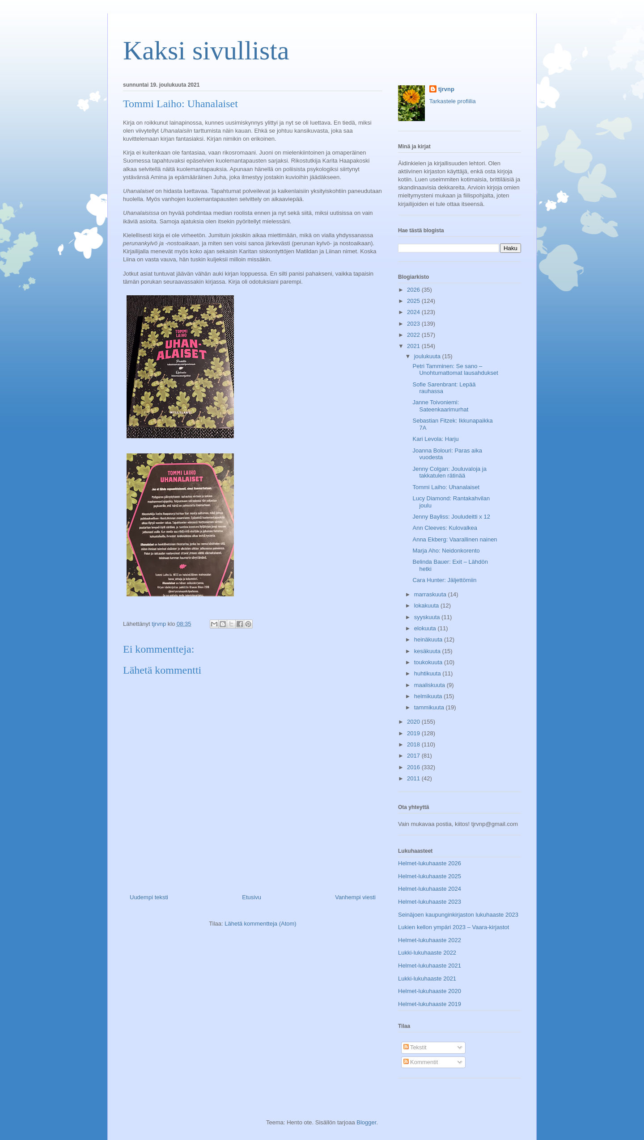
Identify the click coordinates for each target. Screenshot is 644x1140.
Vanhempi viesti (355, 897)
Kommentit (420, 1062)
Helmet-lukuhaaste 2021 (429, 965)
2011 (414, 778)
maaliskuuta (430, 685)
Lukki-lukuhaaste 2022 (427, 952)
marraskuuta (431, 594)
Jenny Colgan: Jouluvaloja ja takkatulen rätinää (449, 472)
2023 (414, 323)
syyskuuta (427, 617)
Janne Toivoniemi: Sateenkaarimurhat (440, 406)
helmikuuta (429, 696)
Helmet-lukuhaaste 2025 (429, 876)
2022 (414, 334)
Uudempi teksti (149, 897)
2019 (414, 733)
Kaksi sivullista (206, 50)
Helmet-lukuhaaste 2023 (429, 901)
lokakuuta (427, 605)
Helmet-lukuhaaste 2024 (429, 888)
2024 (414, 312)
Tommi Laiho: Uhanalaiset (445, 487)
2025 (414, 301)
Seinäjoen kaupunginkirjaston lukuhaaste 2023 (458, 914)
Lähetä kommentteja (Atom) (260, 923)
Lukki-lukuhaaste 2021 (427, 978)
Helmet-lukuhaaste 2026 (429, 863)
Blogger (366, 1122)
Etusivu (251, 897)
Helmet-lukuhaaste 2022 (429, 940)
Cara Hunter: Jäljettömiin (444, 580)
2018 (414, 744)
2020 (414, 721)
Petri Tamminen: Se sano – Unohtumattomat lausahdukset (455, 370)
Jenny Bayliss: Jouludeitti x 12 (451, 516)
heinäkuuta (429, 639)
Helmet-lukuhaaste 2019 (429, 1004)
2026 (414, 289)
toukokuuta (429, 662)
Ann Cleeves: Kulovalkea (444, 527)
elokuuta (426, 628)
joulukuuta (428, 356)
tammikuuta (430, 707)
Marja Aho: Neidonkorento (445, 550)
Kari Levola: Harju (435, 439)
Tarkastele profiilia (452, 101)
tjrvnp (446, 89)
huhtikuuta (428, 673)
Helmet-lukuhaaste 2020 (429, 991)
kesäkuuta (428, 651)
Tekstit (415, 1047)
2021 (414, 346)
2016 (414, 767)
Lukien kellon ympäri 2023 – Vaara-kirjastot (453, 927)
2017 (414, 755)
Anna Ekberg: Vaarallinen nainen (454, 539)
